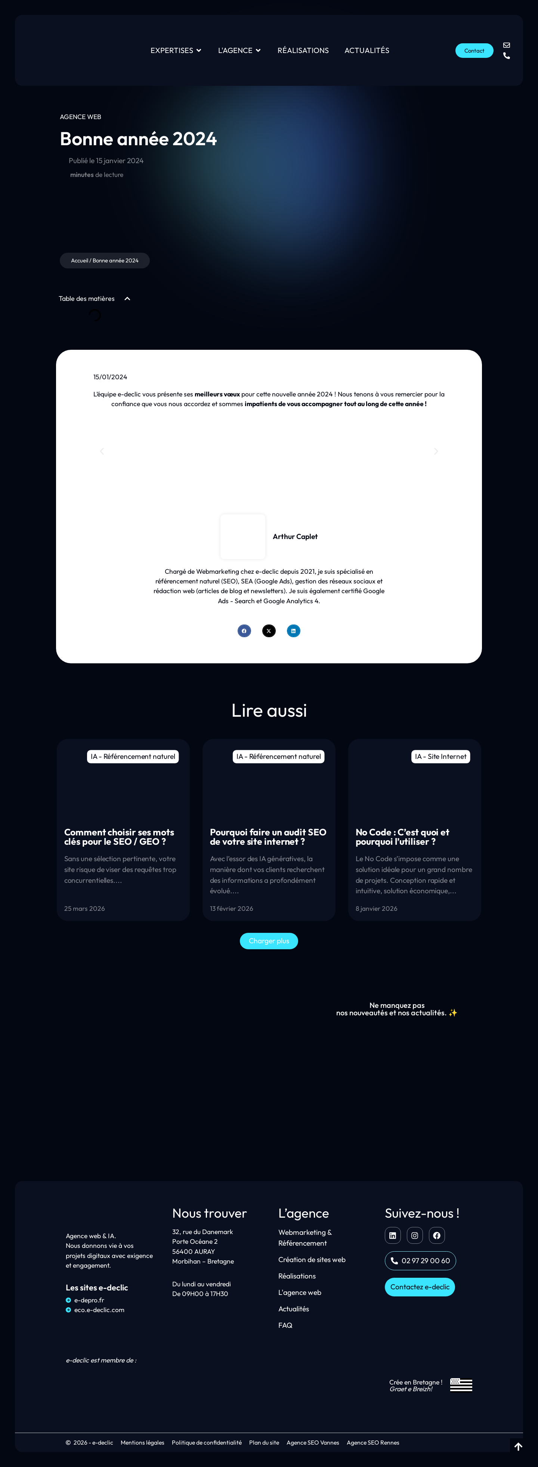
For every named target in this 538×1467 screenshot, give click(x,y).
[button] (127, 298)
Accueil (79, 260)
